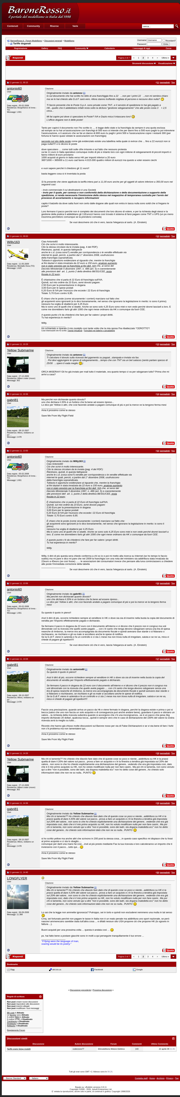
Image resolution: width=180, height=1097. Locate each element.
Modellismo (69, 41)
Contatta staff (141, 1078)
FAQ (60, 48)
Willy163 (13, 242)
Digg (12, 969)
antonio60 (14, 88)
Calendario (110, 48)
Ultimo (165, 58)
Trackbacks (12, 1021)
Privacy (169, 1078)
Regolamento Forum (16, 1030)
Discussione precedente (80, 990)
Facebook (98, 969)
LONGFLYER (17, 878)
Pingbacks (11, 1023)
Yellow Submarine (20, 350)
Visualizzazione (165, 63)
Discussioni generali (53, 41)
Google (139, 969)
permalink (165, 82)
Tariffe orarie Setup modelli (19, 1049)
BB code (11, 1013)
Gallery (44, 48)
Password (141, 44)
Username (142, 40)
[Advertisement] (129, 12)
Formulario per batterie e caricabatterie (99, 331)
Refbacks (11, 1026)
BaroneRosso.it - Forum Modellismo (26, 41)
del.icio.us (56, 969)
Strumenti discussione (142, 63)
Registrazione (20, 48)
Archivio (161, 1078)
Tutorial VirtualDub (75, 331)
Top (177, 1078)
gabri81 (12, 400)
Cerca (168, 48)
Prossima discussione (102, 990)
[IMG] (17, 1017)
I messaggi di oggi (141, 48)
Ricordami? (169, 41)
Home (152, 1078)
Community (81, 48)
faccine (13, 1015)
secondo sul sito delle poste (56, 141)
